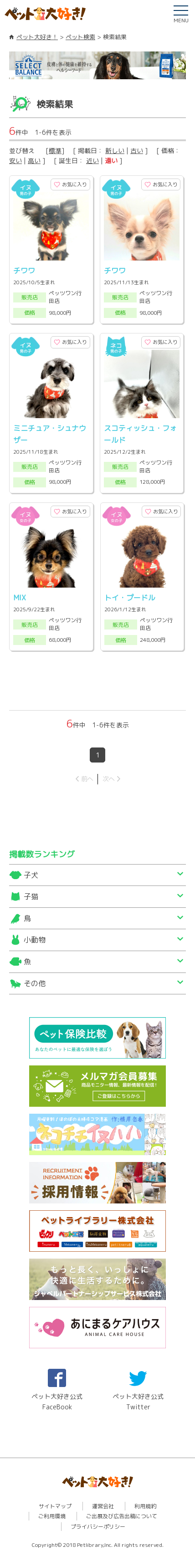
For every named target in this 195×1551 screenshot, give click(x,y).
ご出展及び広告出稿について (121, 1513)
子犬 (31, 872)
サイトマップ (55, 1503)
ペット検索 (80, 37)
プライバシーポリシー (98, 1523)
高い (34, 160)
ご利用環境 (52, 1513)
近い (92, 160)
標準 (55, 150)
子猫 (31, 894)
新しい (114, 150)
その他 (35, 980)
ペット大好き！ (37, 37)
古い (136, 150)
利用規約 (145, 1503)
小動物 (35, 937)
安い (15, 160)
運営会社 (103, 1503)
